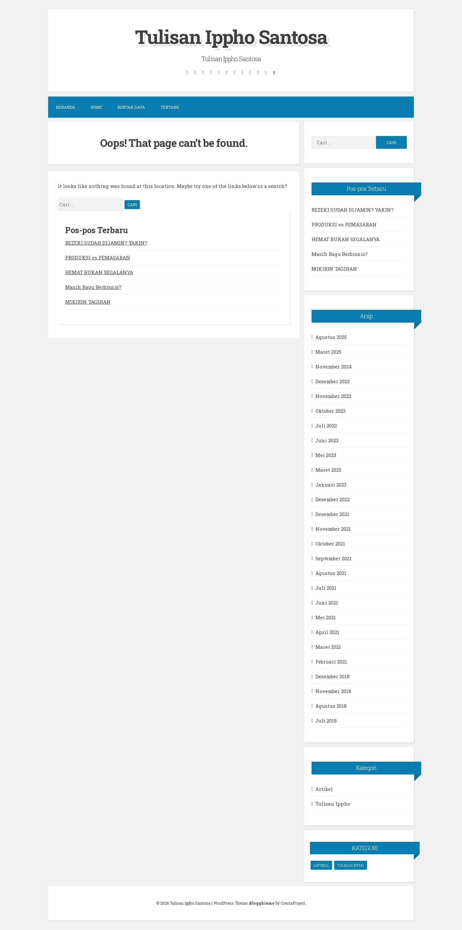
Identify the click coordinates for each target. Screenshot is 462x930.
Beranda (65, 107)
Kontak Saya (131, 107)
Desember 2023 (332, 381)
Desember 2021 (332, 514)
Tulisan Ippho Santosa (231, 36)
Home (96, 107)
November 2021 (333, 528)
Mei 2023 (325, 455)
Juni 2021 (326, 602)
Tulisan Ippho (332, 803)
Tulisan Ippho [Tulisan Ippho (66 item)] (350, 865)
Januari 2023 (330, 484)
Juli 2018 (326, 720)
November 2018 (333, 691)
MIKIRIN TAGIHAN (88, 301)
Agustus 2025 (331, 337)
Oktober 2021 (330, 543)
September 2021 (333, 558)
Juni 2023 (326, 440)
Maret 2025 (328, 351)
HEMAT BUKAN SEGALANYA (99, 272)
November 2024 (333, 366)
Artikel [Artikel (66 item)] (321, 865)
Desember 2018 (332, 676)
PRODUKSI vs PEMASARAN (97, 257)
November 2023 (333, 396)
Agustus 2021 (330, 573)
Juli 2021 (326, 587)
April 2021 (327, 632)
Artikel (324, 788)
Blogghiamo (262, 903)
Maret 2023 (328, 469)
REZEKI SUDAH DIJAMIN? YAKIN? (106, 242)
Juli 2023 (326, 425)
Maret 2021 (328, 646)
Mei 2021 (325, 617)
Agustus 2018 (331, 705)
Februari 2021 (331, 661)
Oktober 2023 (330, 410)
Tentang (169, 107)
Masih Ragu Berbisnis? (93, 286)
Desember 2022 (332, 499)
